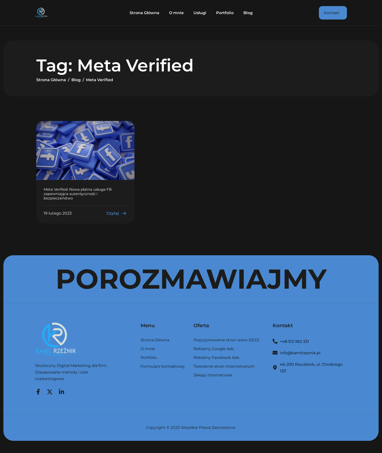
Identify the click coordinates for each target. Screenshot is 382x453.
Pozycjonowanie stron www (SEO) (226, 340)
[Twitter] (50, 391)
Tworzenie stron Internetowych (224, 366)
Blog (248, 12)
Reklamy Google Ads (213, 349)
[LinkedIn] (61, 391)
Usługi (199, 12)
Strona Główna (144, 12)
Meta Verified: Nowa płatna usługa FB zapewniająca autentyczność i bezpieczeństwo (78, 193)
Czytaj (116, 213)
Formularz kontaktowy (163, 366)
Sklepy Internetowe (212, 375)
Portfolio (225, 12)
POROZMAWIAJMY (191, 278)
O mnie (176, 12)
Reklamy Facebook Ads (216, 358)
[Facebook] (38, 391)
